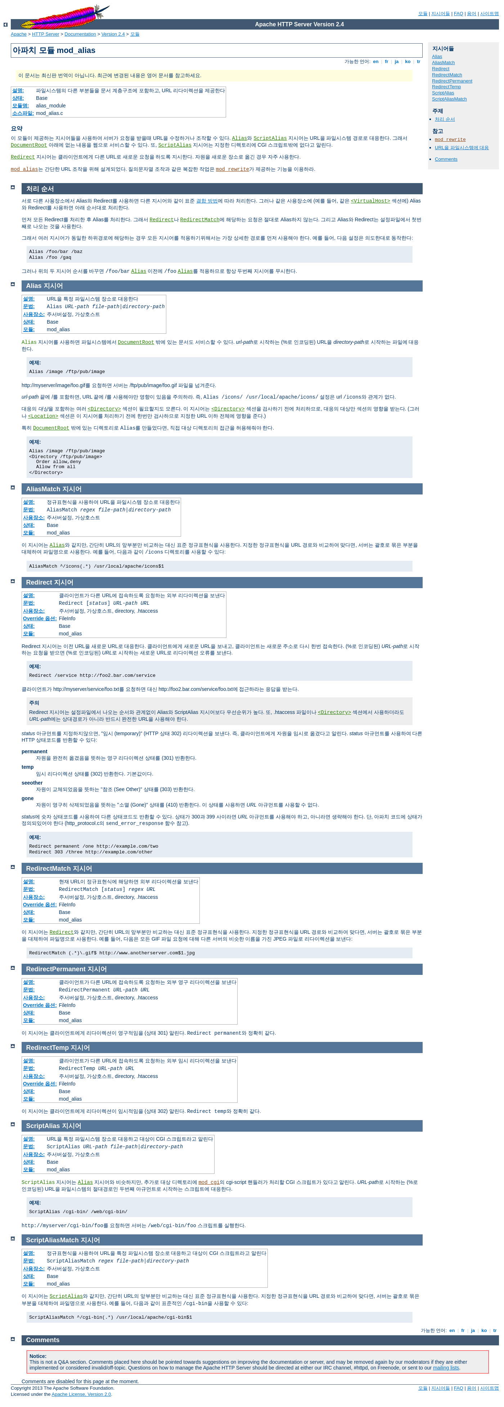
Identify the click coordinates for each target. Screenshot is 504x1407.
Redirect (23, 157)
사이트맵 (489, 13)
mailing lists (446, 1368)
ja (396, 61)
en (376, 61)
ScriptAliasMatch (449, 99)
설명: (18, 90)
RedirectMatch (447, 74)
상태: (18, 98)
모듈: (29, 329)
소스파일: (23, 113)
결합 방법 (207, 201)
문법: (29, 306)
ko (408, 61)
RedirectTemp (446, 86)
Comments (446, 159)
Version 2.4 (113, 34)
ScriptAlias (270, 138)
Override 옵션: (40, 618)
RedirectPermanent (452, 81)
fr (387, 61)
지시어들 (440, 13)
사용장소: (34, 314)
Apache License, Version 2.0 (81, 1394)
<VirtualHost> (370, 201)
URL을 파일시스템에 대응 (462, 147)
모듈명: (20, 105)
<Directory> (104, 409)
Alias (239, 138)
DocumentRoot (29, 145)
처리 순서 (445, 119)
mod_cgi (209, 1182)
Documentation (80, 34)
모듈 (423, 13)
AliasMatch (443, 62)
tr (419, 61)
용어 (471, 13)
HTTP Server (45, 34)
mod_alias (24, 169)
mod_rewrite (232, 169)
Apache (19, 34)
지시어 (53, 285)
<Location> (43, 416)
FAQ (458, 13)
